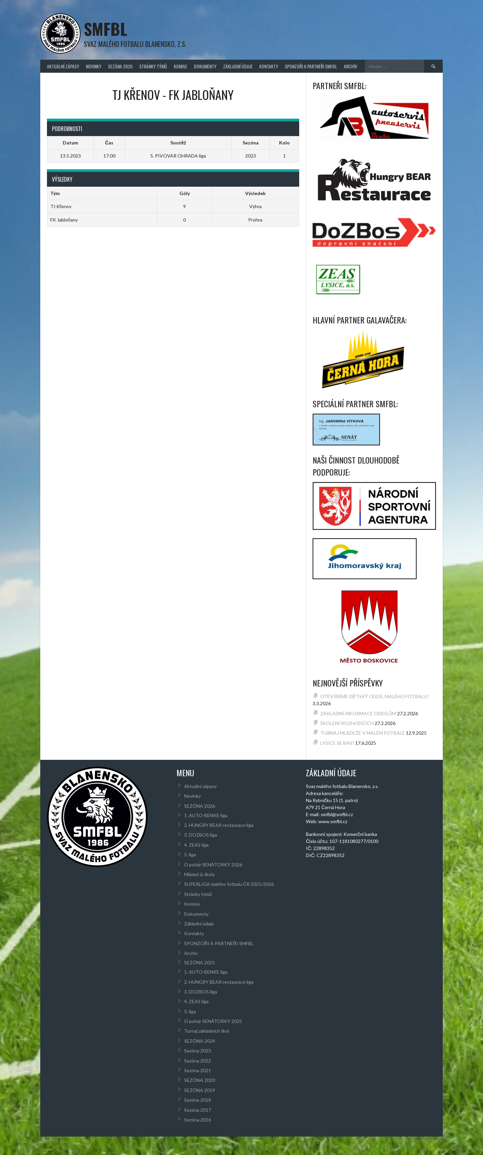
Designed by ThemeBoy (420, 1141)
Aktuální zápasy (63, 66)
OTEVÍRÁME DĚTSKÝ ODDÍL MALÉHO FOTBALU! (374, 696)
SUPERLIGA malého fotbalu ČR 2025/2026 (229, 884)
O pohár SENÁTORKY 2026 (213, 864)
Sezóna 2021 (197, 1070)
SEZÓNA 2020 (199, 1080)
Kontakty (268, 66)
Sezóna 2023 (197, 1050)
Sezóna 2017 (197, 1110)
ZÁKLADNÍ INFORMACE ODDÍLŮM (358, 713)
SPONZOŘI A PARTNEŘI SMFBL (311, 66)
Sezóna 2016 (197, 1119)
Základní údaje (238, 66)
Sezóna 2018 (197, 1100)
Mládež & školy (199, 874)
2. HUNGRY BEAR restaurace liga (219, 825)
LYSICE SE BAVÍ (337, 743)
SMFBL (105, 29)
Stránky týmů (153, 66)
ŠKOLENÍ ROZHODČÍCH (347, 723)
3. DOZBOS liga (200, 835)
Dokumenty (205, 66)
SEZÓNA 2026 (120, 66)
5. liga (190, 854)
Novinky (93, 66)
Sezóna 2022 (197, 1060)
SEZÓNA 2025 (199, 962)
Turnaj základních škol (206, 1031)
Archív (350, 66)
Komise (180, 66)
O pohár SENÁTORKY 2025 (213, 1021)
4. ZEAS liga (196, 845)
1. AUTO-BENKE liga (205, 815)
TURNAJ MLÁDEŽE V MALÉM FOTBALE (362, 733)
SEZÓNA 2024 (199, 1041)
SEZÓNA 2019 (199, 1090)
